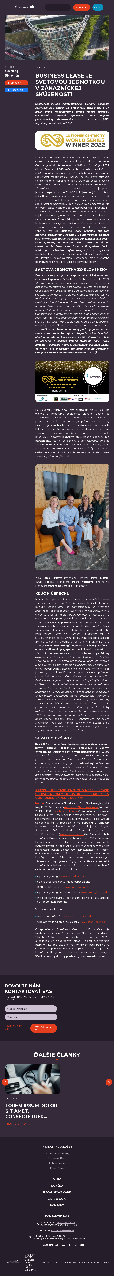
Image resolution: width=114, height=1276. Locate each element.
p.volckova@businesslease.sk (81, 807)
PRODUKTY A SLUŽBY (57, 1146)
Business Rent (57, 1158)
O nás (57, 1179)
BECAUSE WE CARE (57, 1192)
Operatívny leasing (57, 1153)
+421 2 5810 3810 (66, 1222)
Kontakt (57, 1205)
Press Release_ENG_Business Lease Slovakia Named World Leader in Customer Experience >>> (72, 794)
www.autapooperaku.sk (77, 916)
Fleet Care (57, 1168)
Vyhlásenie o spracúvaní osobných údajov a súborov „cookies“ (75, 1262)
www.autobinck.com (72, 834)
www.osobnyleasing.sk (94, 892)
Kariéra (57, 1185)
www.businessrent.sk (76, 887)
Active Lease (57, 1163)
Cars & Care (57, 1199)
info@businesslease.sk (62, 1230)
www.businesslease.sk (65, 811)
